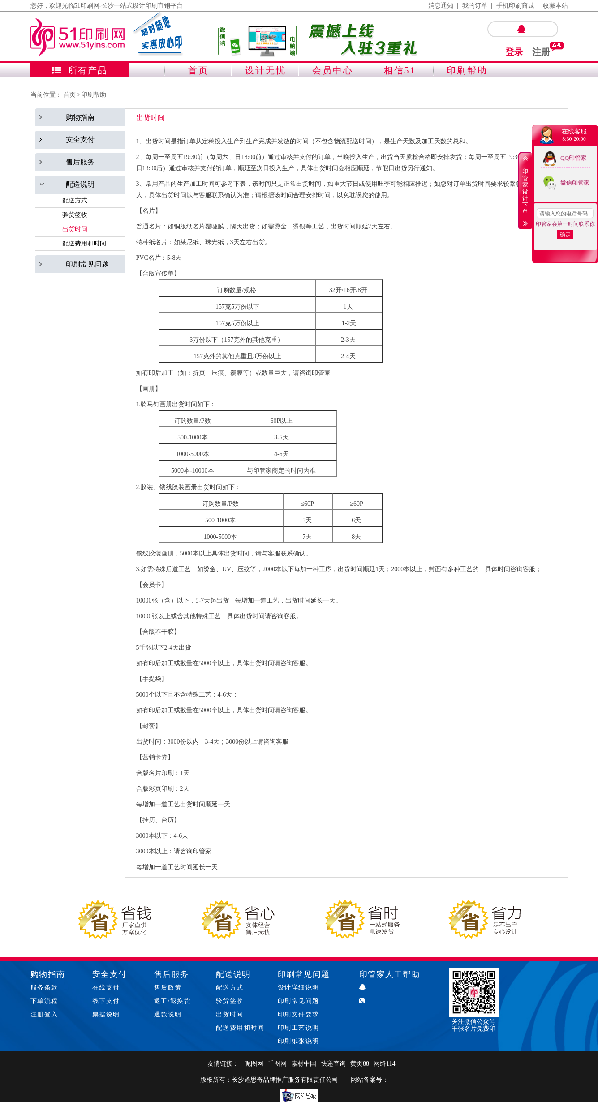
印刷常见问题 (304, 974)
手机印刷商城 (515, 5)
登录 (514, 52)
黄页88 (359, 1063)
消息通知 (440, 5)
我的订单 (474, 5)
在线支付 (106, 987)
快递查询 (333, 1063)
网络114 (384, 1063)
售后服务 (171, 974)
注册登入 (44, 1014)
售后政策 (168, 987)
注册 (541, 52)
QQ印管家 (573, 158)
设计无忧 (265, 70)
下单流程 (44, 1001)
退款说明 (168, 1014)
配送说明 (233, 974)
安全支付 (109, 974)
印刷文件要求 (298, 1014)
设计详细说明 (298, 987)
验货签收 (230, 1001)
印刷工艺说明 (298, 1028)
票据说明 (106, 1014)
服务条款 (44, 987)
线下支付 (106, 1001)
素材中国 (303, 1063)
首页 (198, 70)
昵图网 (254, 1063)
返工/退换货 (172, 1001)
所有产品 (80, 70)
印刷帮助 (467, 70)
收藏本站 (555, 5)
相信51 (400, 70)
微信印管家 (574, 182)
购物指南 (47, 974)
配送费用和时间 (240, 1028)
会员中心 (332, 70)
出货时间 (230, 1014)
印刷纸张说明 (298, 1041)
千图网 (277, 1063)
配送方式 (230, 987)
